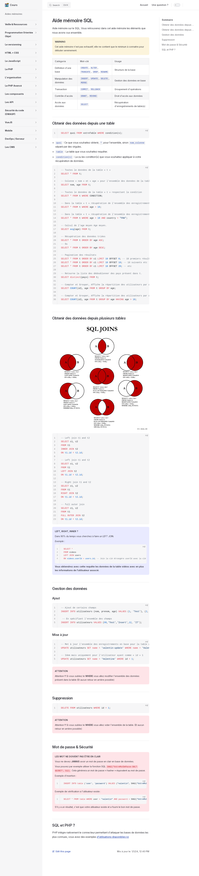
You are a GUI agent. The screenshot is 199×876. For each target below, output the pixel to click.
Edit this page (61, 851)
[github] (187, 5)
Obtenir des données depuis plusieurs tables (178, 29)
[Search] (59, 5)
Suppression (168, 39)
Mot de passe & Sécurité (174, 44)
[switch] (177, 5)
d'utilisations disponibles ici (113, 836)
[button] (21, 24)
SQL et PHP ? (168, 49)
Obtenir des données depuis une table (178, 24)
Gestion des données (173, 34)
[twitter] (192, 5)
